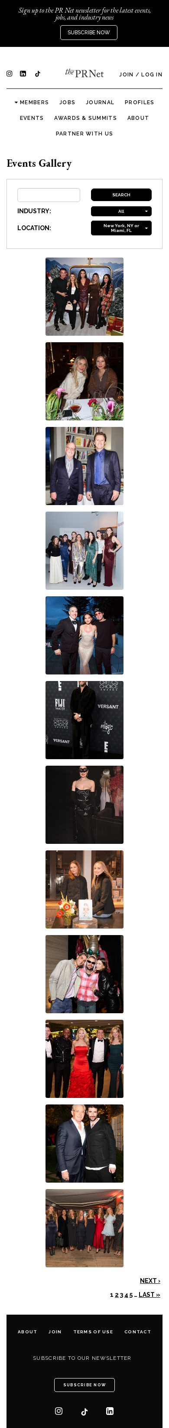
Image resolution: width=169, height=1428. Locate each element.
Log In (151, 75)
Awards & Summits (85, 118)
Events (32, 118)
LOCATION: (34, 228)
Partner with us (84, 133)
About (138, 118)
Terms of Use (93, 1331)
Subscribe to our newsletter (82, 1358)
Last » (149, 1294)
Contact (137, 1331)
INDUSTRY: (34, 211)
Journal (100, 102)
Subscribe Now (89, 33)
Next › (150, 1280)
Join (126, 75)
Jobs (67, 102)
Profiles (139, 102)
